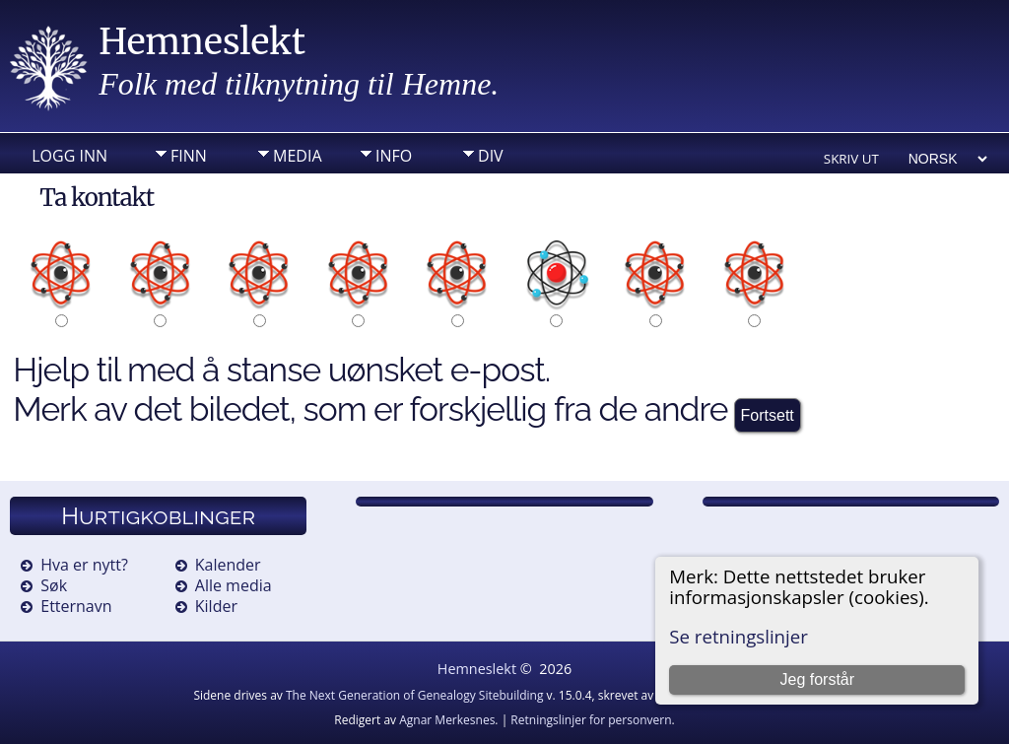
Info (393, 156)
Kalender (228, 564)
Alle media (233, 585)
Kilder (216, 606)
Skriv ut (851, 159)
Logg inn (69, 156)
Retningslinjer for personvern (590, 719)
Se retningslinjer (738, 636)
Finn (188, 156)
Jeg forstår (816, 679)
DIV (491, 156)
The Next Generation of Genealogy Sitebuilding (415, 695)
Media (297, 156)
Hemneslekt (202, 42)
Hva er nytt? (84, 564)
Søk (53, 585)
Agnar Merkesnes (447, 719)
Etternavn (75, 606)
